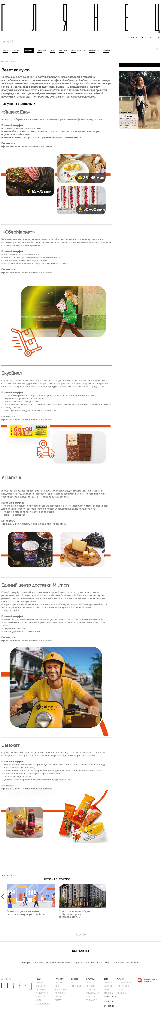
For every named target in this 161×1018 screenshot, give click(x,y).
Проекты (40, 986)
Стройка (108, 993)
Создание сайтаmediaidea (150, 980)
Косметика (61, 989)
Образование (92, 993)
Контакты (94, 50)
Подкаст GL (92, 1000)
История (90, 986)
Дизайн (108, 986)
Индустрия (41, 993)
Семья (107, 989)
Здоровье (60, 993)
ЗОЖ (57, 986)
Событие (90, 989)
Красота (16, 50)
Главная (5, 61)
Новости (40, 996)
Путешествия (124, 982)
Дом (52, 50)
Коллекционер (43, 1003)
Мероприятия (78, 50)
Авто (73, 982)
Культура (41, 50)
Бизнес (29, 50)
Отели (120, 989)
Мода (5, 50)
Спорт (58, 1000)
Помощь (121, 993)
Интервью (40, 989)
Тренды (39, 982)
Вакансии (108, 50)
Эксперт (59, 982)
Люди (89, 982)
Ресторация (123, 986)
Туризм (63, 50)
